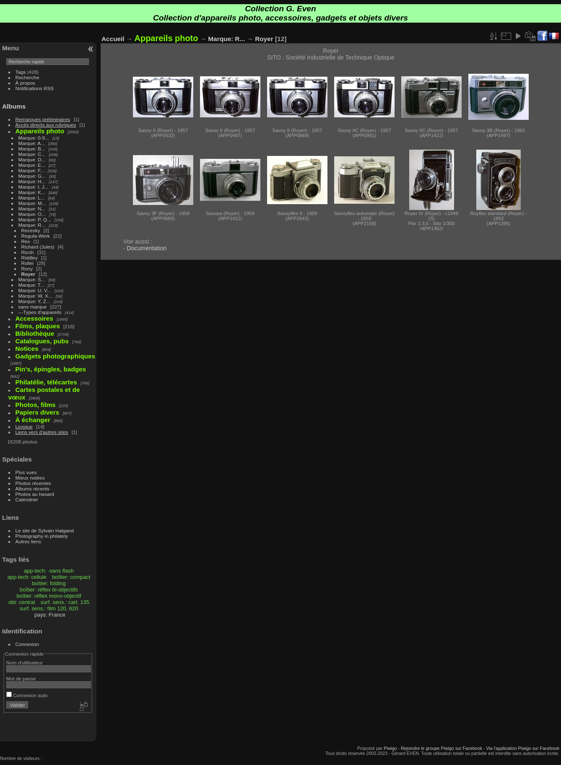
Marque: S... (31, 279)
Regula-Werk (35, 236)
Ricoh (27, 252)
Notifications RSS (35, 88)
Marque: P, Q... (34, 219)
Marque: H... (32, 181)
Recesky (30, 230)
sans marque (32, 306)
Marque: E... (31, 165)
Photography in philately (42, 536)
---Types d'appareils (40, 312)
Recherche (27, 77)
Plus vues (26, 472)
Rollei (27, 263)
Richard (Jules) (38, 246)
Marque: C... (32, 154)
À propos (25, 83)
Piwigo (390, 748)
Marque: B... (31, 148)
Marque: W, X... (35, 295)
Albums (14, 106)
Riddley (29, 257)
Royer (28, 274)
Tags (21, 72)
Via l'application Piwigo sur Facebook (522, 748)
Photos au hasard (35, 494)
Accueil (113, 38)
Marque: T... (31, 285)
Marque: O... (32, 214)
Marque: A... (31, 143)
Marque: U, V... (34, 290)
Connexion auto (27, 695)
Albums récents (32, 488)
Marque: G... (32, 176)
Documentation (147, 248)
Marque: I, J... (33, 186)
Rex (25, 241)
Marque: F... (31, 170)
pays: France (49, 615)
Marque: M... (32, 203)
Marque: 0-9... (33, 137)
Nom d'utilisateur (24, 662)
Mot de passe (21, 678)
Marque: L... (31, 197)
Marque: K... (31, 192)
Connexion (27, 644)
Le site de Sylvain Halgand (45, 530)
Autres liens (28, 541)
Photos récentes (33, 483)
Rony (27, 268)
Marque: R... (32, 225)
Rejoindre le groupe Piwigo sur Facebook (441, 748)
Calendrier (27, 499)
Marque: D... (32, 159)
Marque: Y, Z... (34, 301)
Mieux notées (30, 477)
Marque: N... (32, 208)
